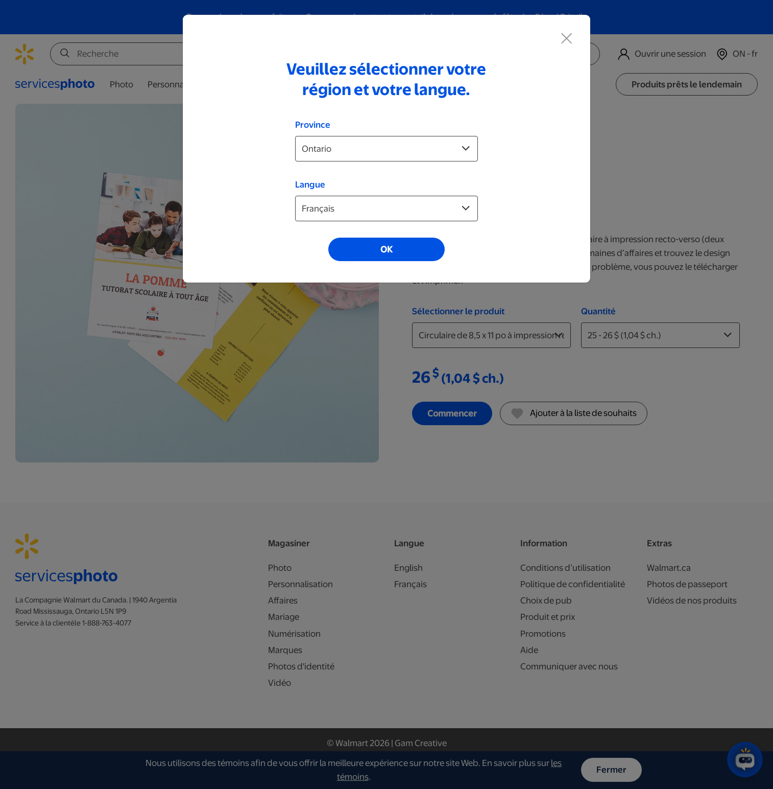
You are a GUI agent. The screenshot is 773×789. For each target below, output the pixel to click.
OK (386, 249)
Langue (310, 184)
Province (312, 125)
